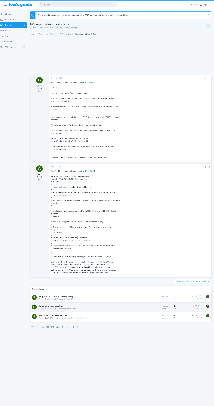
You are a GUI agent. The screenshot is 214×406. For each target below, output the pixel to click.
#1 (165, 78)
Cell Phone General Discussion (187, 187)
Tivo (68, 27)
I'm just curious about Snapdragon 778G (192, 180)
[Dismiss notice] (208, 15)
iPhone (178, 203)
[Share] (161, 78)
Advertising (78, 402)
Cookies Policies (97, 402)
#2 (165, 167)
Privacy (114, 402)
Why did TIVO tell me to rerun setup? (58, 296)
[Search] (77, 4)
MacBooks (179, 219)
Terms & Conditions (132, 402)
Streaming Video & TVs (68, 299)
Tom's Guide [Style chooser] (192, 383)
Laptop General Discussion (186, 174)
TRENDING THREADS (179, 158)
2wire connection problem (53, 306)
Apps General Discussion (185, 235)
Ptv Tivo (60, 27)
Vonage (75, 27)
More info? (91, 82)
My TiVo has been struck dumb (55, 315)
